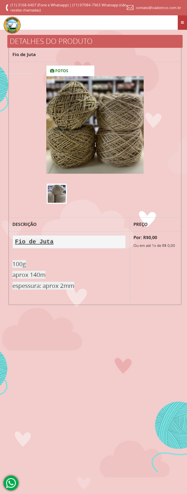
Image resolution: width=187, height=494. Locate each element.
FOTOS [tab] (59, 70)
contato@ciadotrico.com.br (158, 7)
